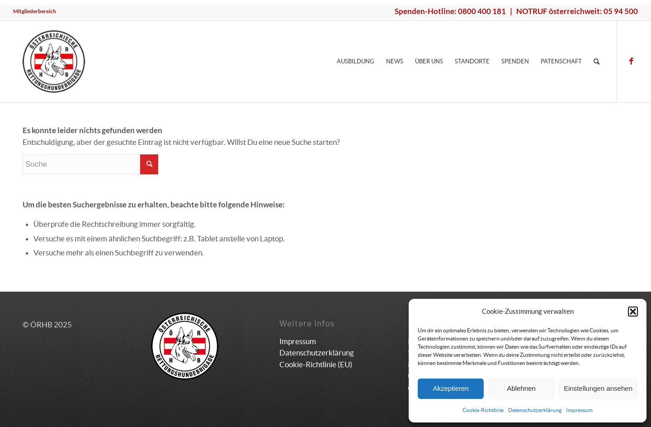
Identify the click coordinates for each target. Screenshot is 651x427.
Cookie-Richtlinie (483, 410)
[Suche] (596, 61)
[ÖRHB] (53, 61)
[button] (632, 311)
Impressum (579, 410)
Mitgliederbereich (34, 11)
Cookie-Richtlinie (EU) (315, 364)
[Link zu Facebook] (631, 61)
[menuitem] (34, 11)
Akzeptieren (450, 388)
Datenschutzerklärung (534, 410)
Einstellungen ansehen (598, 388)
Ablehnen (521, 388)
